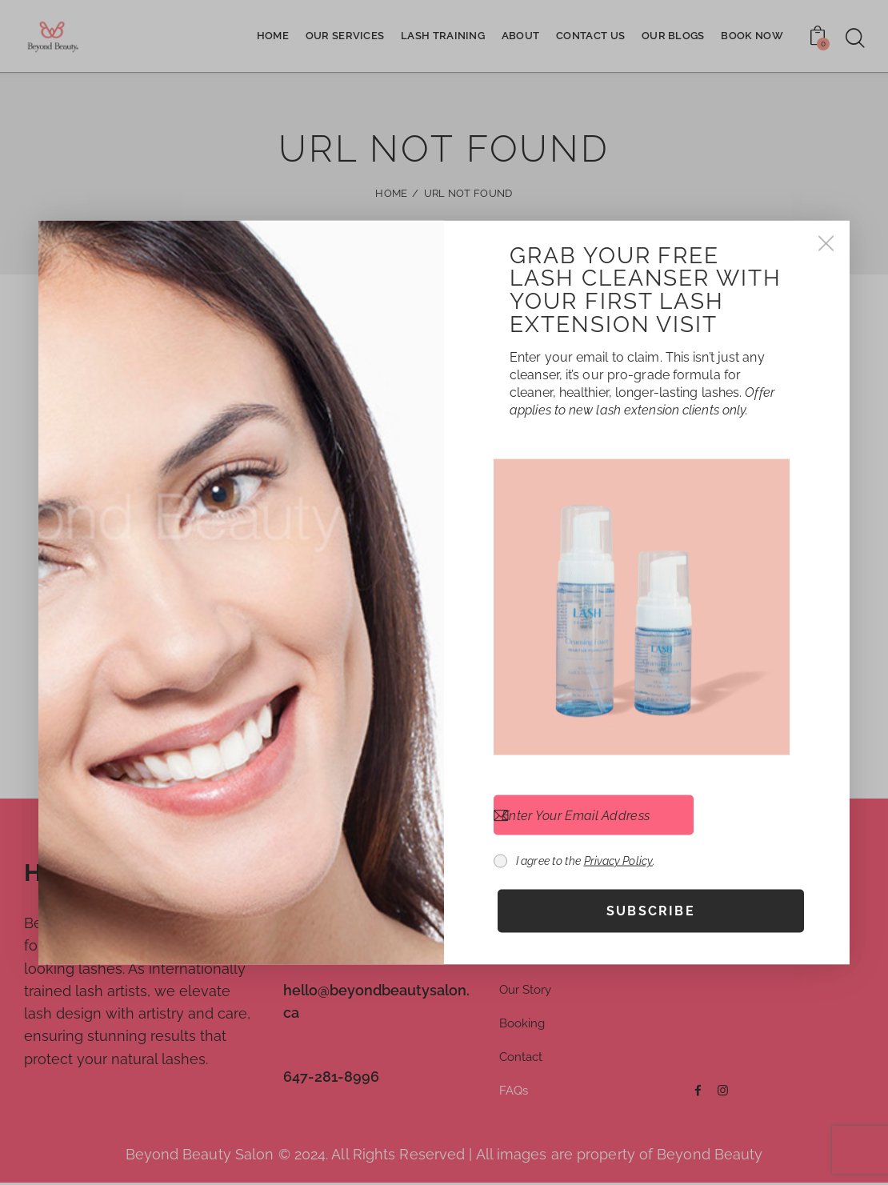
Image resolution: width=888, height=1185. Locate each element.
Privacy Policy (618, 861)
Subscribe (650, 911)
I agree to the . (585, 861)
